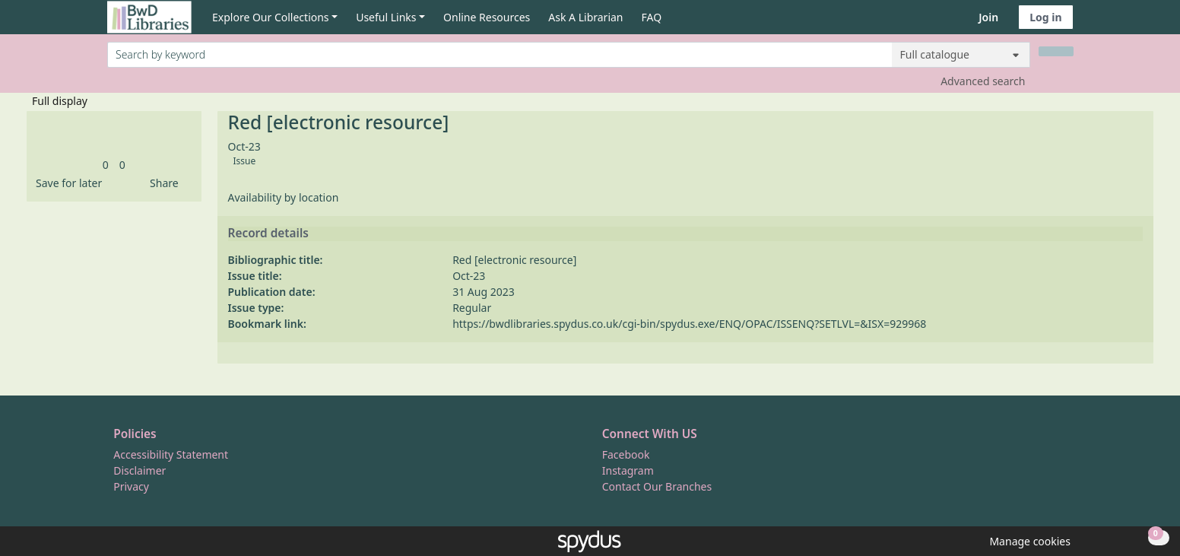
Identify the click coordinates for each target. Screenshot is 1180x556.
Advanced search (983, 81)
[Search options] (961, 55)
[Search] (1056, 51)
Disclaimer (139, 470)
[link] (106, 164)
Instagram (628, 470)
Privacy (131, 486)
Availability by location (283, 197)
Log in (1045, 17)
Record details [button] (268, 233)
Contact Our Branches (657, 486)
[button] (66, 183)
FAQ (652, 17)
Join (988, 17)
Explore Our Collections (270, 17)
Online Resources (486, 17)
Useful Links (386, 17)
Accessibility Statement (170, 454)
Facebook (626, 454)
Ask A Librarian (585, 17)
